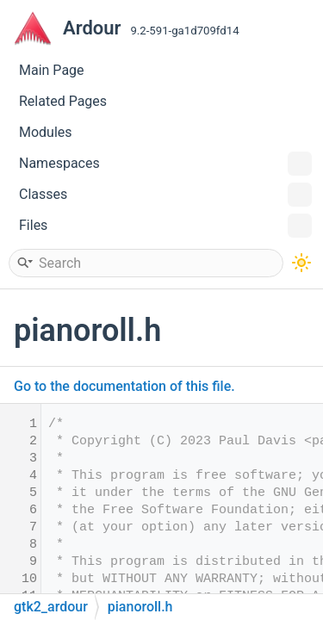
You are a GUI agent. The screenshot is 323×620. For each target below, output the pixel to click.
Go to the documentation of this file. (124, 386)
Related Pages (63, 101)
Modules (45, 132)
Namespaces (165, 164)
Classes (165, 195)
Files (165, 226)
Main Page (51, 70)
